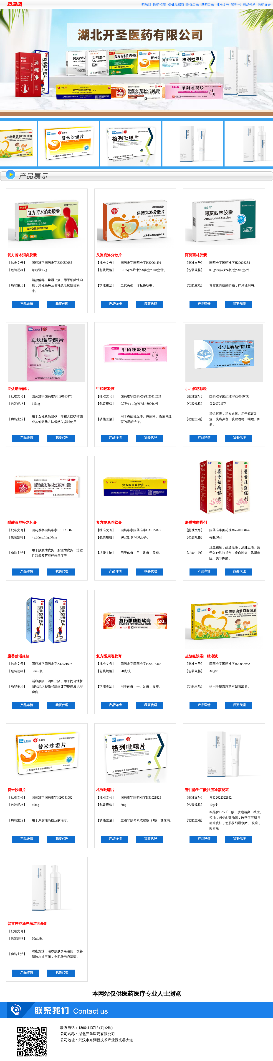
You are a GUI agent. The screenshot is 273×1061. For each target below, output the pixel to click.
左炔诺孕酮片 (18, 389)
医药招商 (159, 4)
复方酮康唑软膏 (109, 522)
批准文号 (222, 4)
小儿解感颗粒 (196, 389)
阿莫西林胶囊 (196, 255)
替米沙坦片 (17, 790)
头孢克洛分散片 (109, 255)
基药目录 (207, 4)
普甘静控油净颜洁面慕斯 (28, 923)
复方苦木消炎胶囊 (22, 255)
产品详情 (26, 304)
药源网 (146, 4)
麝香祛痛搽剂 (196, 522)
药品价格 (249, 4)
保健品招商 (176, 4)
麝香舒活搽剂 (18, 656)
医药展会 (264, 4)
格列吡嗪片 (105, 790)
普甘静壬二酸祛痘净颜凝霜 (207, 790)
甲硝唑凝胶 (105, 389)
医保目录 (192, 4)
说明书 (236, 4)
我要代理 (62, 304)
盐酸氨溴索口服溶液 (201, 656)
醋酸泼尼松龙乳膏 (22, 522)
